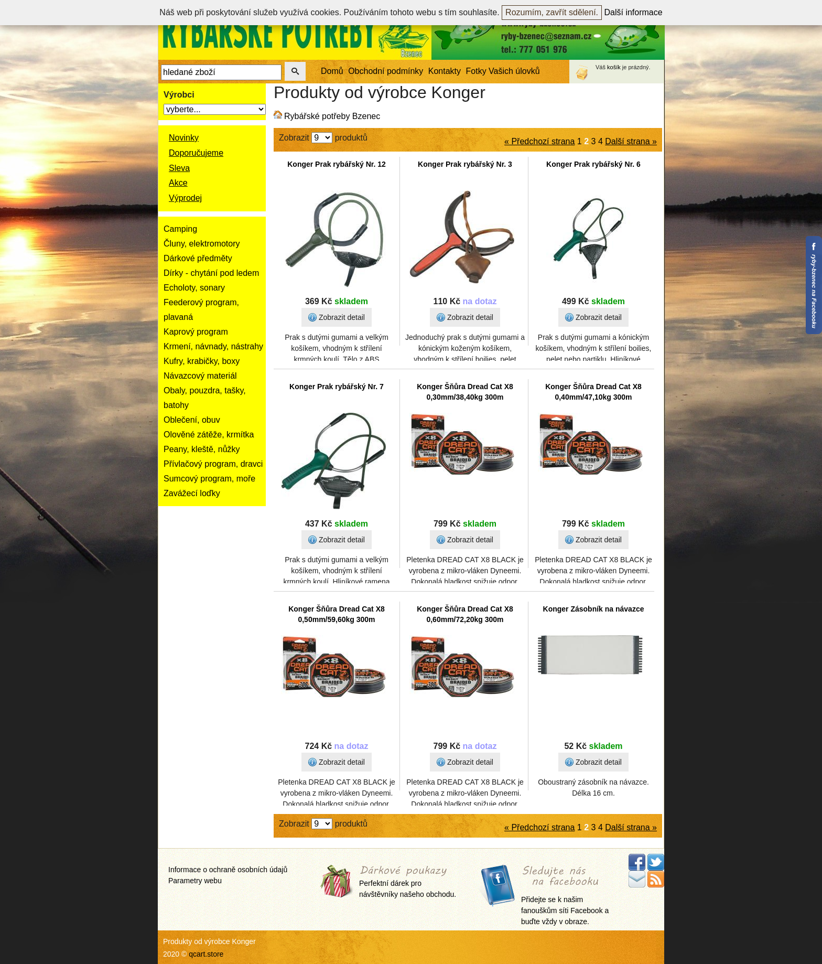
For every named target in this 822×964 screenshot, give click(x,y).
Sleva (179, 168)
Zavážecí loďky (192, 493)
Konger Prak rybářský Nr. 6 (593, 164)
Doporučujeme (196, 152)
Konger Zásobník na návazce (593, 609)
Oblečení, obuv (192, 419)
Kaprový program (196, 331)
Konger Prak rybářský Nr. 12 (336, 164)
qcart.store (206, 954)
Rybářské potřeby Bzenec (332, 116)
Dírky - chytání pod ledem (211, 273)
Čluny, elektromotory (202, 243)
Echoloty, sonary (194, 287)
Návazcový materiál (200, 375)
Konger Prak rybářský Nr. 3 (465, 164)
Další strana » (631, 141)
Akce (178, 182)
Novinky (184, 137)
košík (614, 67)
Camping (180, 228)
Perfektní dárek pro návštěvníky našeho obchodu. (407, 882)
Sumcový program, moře (209, 478)
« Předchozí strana (539, 141)
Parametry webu (195, 880)
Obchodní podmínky (385, 71)
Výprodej (185, 198)
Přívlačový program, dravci (213, 463)
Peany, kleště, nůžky (202, 449)
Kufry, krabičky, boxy (202, 361)
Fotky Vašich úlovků (503, 71)
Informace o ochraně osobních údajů (227, 869)
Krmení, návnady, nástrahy (213, 346)
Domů (332, 71)
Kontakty (444, 71)
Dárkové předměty (198, 258)
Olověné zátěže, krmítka (209, 434)
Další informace (633, 12)
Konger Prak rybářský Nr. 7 (336, 386)
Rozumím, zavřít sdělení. (551, 12)
